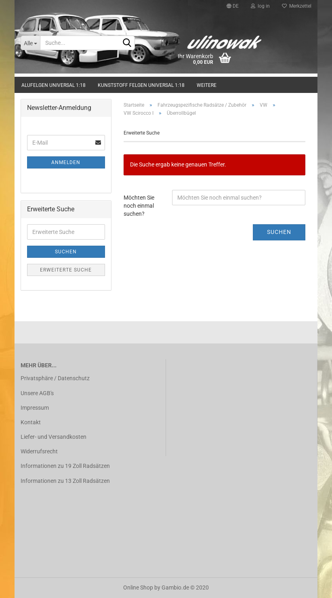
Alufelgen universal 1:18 (53, 85)
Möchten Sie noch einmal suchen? (139, 205)
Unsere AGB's (37, 393)
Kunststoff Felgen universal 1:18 (141, 85)
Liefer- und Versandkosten (53, 437)
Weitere (206, 85)
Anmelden (65, 162)
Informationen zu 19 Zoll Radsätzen (65, 466)
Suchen (279, 232)
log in (260, 6)
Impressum (35, 407)
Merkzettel (296, 6)
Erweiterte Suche (66, 270)
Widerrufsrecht (39, 451)
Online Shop (138, 587)
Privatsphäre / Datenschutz (55, 378)
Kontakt (31, 422)
